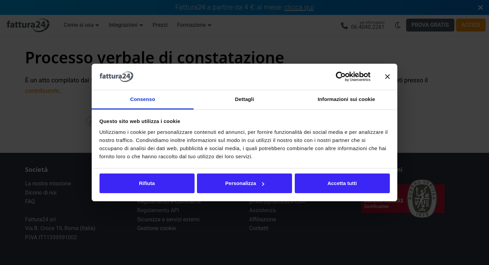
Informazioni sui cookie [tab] (346, 99)
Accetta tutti (342, 183)
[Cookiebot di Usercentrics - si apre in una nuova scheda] (340, 77)
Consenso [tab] (142, 99)
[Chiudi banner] (387, 77)
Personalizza (244, 183)
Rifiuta (147, 183)
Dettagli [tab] (244, 99)
